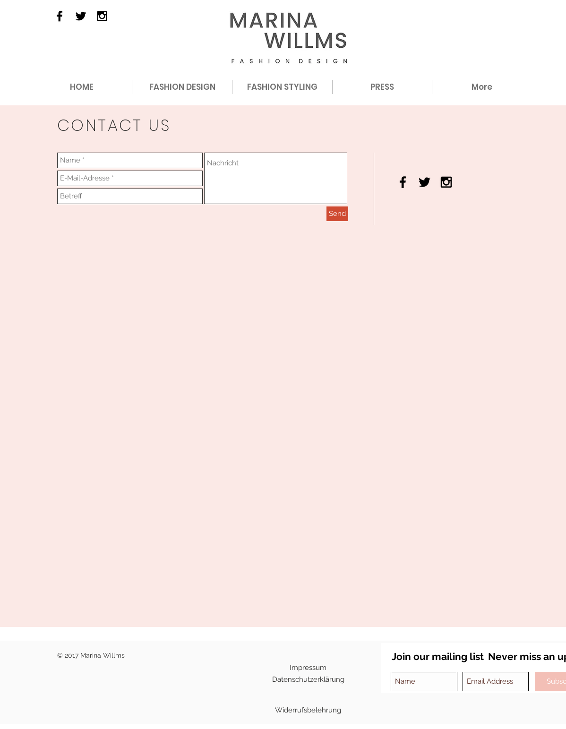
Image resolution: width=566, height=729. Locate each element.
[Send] (337, 213)
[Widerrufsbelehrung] (308, 710)
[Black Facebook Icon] (59, 16)
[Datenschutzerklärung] (308, 679)
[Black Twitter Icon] (81, 16)
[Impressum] (308, 667)
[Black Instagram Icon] (102, 16)
